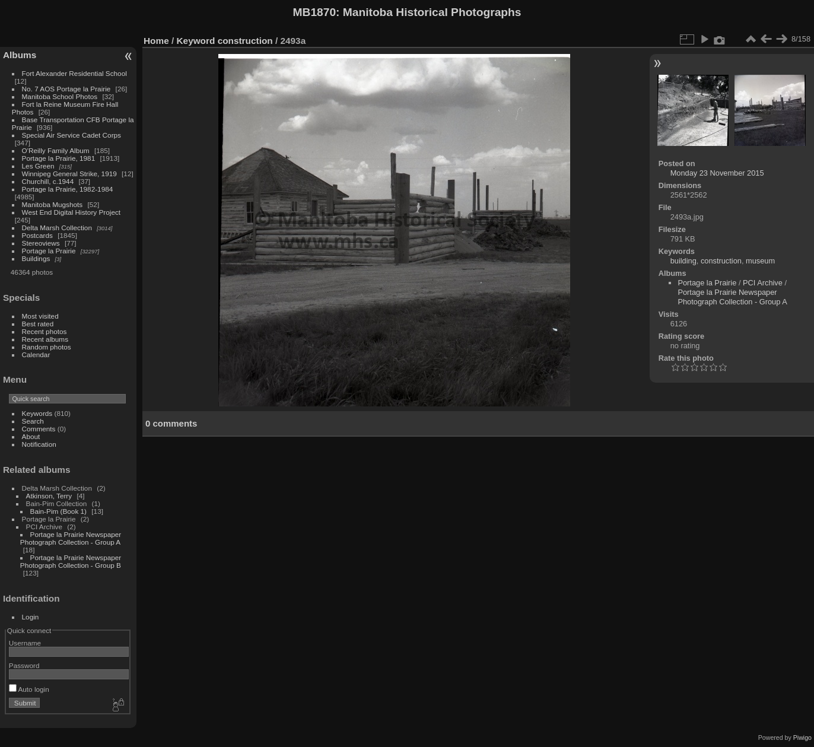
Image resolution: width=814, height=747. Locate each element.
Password (24, 665)
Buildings (36, 258)
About (31, 436)
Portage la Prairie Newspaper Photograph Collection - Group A (70, 538)
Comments (39, 429)
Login (30, 617)
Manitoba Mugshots (52, 204)
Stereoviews (41, 243)
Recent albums (45, 339)
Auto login (29, 689)
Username (25, 643)
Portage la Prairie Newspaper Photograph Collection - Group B (70, 561)
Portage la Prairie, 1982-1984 (67, 189)
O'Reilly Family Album (56, 150)
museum (760, 260)
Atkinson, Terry (49, 496)
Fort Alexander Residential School (74, 73)
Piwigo (802, 737)
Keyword (196, 41)
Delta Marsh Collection (57, 227)
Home (156, 41)
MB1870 (314, 12)
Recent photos (44, 331)
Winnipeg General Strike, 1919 (69, 173)
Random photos (46, 347)
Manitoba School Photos (60, 96)
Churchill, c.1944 (48, 181)
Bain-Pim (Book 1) (58, 511)
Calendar (36, 354)
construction (245, 41)
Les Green (38, 166)
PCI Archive (763, 282)
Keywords (37, 413)
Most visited (40, 316)
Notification (39, 444)
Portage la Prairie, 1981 (59, 158)
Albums (19, 55)
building (683, 260)
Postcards (37, 235)
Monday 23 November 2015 (717, 173)
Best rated (38, 324)
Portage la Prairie (49, 251)
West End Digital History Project (71, 212)
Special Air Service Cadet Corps (71, 135)
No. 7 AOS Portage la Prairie (66, 89)
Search (33, 421)
